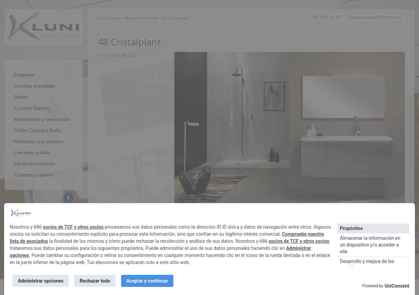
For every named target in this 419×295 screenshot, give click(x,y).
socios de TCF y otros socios (73, 227)
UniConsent (397, 286)
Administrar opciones (40, 281)
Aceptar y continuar (147, 281)
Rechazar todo (95, 281)
